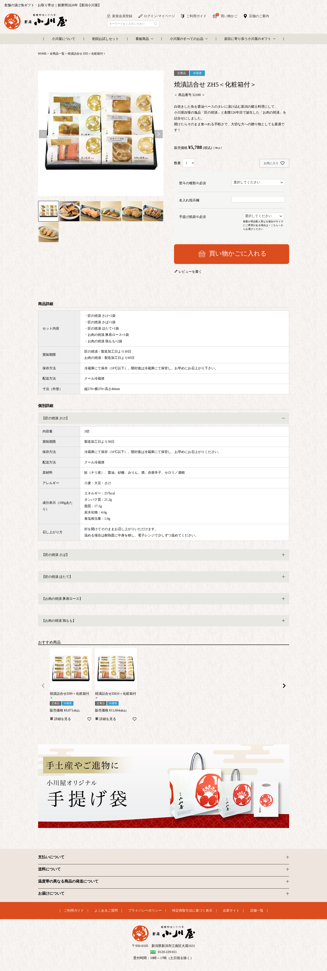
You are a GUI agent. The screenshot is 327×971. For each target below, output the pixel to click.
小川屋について (63, 39)
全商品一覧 (57, 53)
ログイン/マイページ (159, 16)
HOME (42, 53)
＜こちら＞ (274, 225)
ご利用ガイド (196, 16)
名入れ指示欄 (189, 200)
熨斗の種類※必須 (192, 183)
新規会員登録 (122, 16)
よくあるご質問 (106, 910)
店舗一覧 (256, 910)
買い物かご (226, 15)
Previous (43, 134)
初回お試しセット (105, 39)
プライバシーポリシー (145, 910)
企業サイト (231, 910)
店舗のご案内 (259, 16)
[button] (43, 685)
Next (158, 134)
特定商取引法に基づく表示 (192, 910)
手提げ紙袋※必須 (192, 217)
